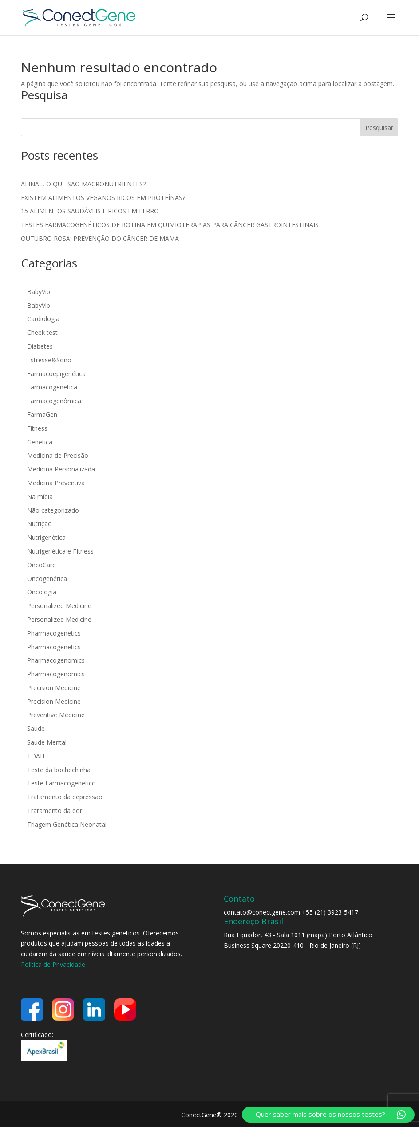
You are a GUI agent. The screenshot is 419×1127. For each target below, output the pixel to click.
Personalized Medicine (59, 605)
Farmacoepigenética (56, 373)
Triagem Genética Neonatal (67, 824)
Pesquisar (379, 127)
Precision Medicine (54, 687)
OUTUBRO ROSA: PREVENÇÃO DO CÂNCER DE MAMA (100, 238)
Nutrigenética (46, 537)
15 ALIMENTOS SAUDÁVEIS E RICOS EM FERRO (90, 211)
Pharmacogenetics (54, 633)
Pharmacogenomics (56, 660)
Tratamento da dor (54, 810)
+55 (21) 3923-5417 (330, 912)
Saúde (36, 728)
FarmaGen (42, 414)
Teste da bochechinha (59, 770)
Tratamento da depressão (65, 797)
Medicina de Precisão (57, 455)
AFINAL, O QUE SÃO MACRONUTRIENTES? (83, 184)
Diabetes (40, 346)
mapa (316, 935)
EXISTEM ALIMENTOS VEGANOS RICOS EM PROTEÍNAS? (103, 197)
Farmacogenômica (54, 401)
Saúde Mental (47, 742)
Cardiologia (43, 318)
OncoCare (41, 565)
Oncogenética (47, 578)
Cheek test (42, 332)
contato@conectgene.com (262, 912)
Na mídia (40, 496)
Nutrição (39, 523)
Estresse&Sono (49, 360)
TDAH (35, 756)
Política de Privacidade (53, 964)
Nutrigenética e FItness (60, 551)
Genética (39, 442)
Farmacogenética (52, 387)
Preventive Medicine (56, 715)
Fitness (37, 428)
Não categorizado (53, 510)
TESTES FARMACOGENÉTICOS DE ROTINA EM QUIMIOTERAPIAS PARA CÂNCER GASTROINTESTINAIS (170, 224)
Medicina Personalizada (61, 469)
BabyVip (38, 291)
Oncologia (41, 592)
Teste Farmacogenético (61, 783)
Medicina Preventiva (56, 483)
